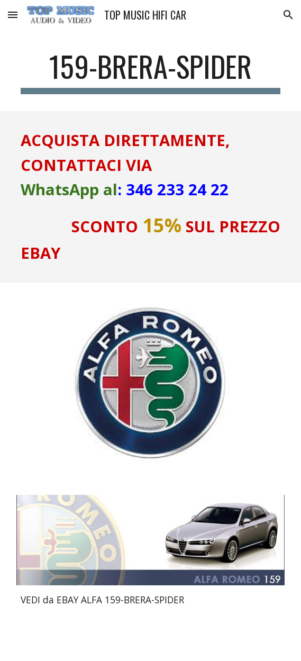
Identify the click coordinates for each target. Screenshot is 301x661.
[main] (150, 71)
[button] (12, 14)
